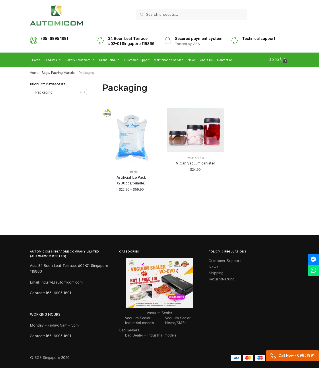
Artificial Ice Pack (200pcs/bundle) (131, 180)
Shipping (216, 273)
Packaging (195, 158)
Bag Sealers (129, 330)
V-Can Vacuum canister (195, 163)
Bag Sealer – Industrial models (150, 335)
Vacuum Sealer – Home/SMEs (179, 320)
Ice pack (131, 172)
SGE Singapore (47, 357)
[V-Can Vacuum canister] (195, 130)
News (213, 267)
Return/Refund (221, 279)
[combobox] (58, 92)
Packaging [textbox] (57, 92)
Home (34, 72)
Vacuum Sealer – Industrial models (139, 320)
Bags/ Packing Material (58, 72)
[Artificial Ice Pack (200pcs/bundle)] (131, 137)
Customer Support (225, 260)
